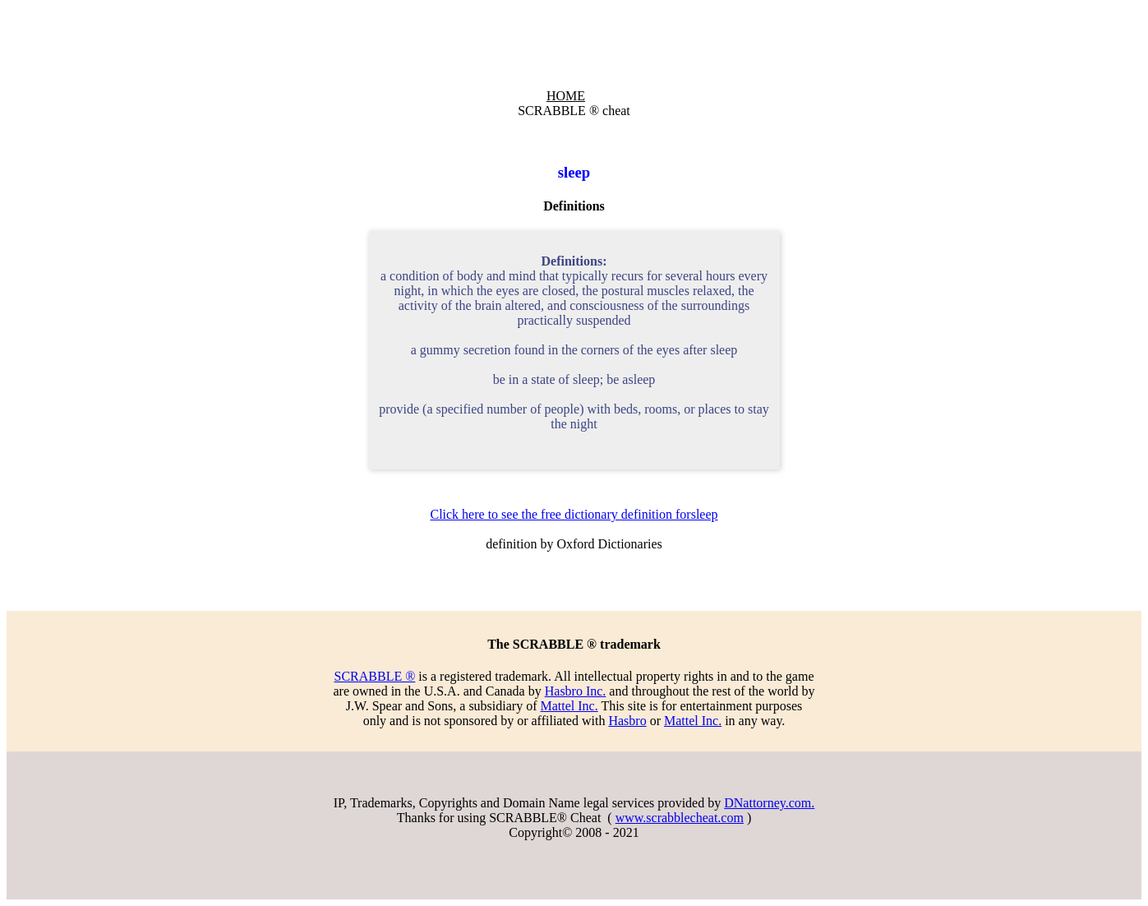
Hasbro (627, 721)
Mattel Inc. (568, 706)
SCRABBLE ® (374, 676)
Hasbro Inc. (575, 691)
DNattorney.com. (769, 803)
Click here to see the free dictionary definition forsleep (573, 514)
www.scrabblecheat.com (679, 818)
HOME (565, 96)
